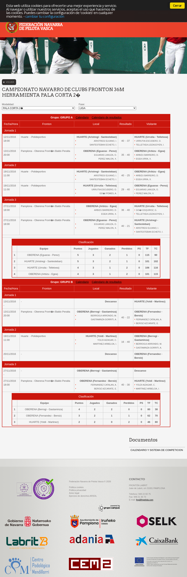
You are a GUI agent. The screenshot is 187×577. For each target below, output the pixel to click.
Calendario (82, 117)
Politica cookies (76, 487)
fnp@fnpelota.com (144, 500)
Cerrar (177, 5)
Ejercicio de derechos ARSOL (83, 496)
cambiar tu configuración (44, 16)
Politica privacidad (77, 490)
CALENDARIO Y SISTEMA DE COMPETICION (157, 450)
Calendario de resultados (107, 117)
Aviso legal (74, 493)
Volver (10, 82)
